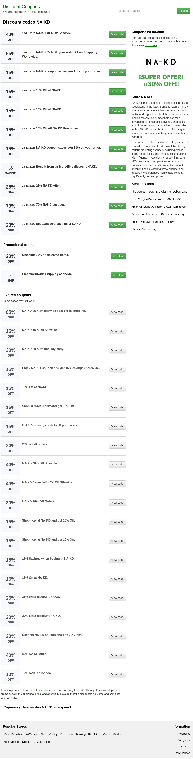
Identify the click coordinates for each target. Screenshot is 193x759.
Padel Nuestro (11, 741)
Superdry (179, 214)
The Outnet (138, 191)
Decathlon (17, 734)
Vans (161, 199)
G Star (167, 206)
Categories (183, 740)
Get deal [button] (118, 256)
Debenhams (180, 191)
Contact (185, 746)
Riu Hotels (94, 734)
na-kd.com (45, 690)
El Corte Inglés (42, 741)
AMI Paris (166, 214)
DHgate (26, 741)
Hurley (152, 229)
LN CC (177, 199)
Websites (184, 733)
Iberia (70, 734)
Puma (135, 221)
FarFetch (158, 221)
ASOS (150, 191)
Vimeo (106, 734)
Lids (134, 199)
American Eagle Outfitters (147, 206)
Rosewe (170, 221)
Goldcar (117, 734)
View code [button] (117, 34)
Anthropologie (150, 214)
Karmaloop (179, 206)
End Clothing (163, 191)
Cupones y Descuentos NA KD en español (37, 707)
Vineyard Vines (147, 199)
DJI (62, 734)
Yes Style (145, 221)
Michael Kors (139, 229)
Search (183, 10)
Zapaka (136, 214)
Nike (43, 734)
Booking (81, 734)
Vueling (53, 734)
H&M (168, 199)
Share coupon (182, 752)
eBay (6, 734)
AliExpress (32, 734)
